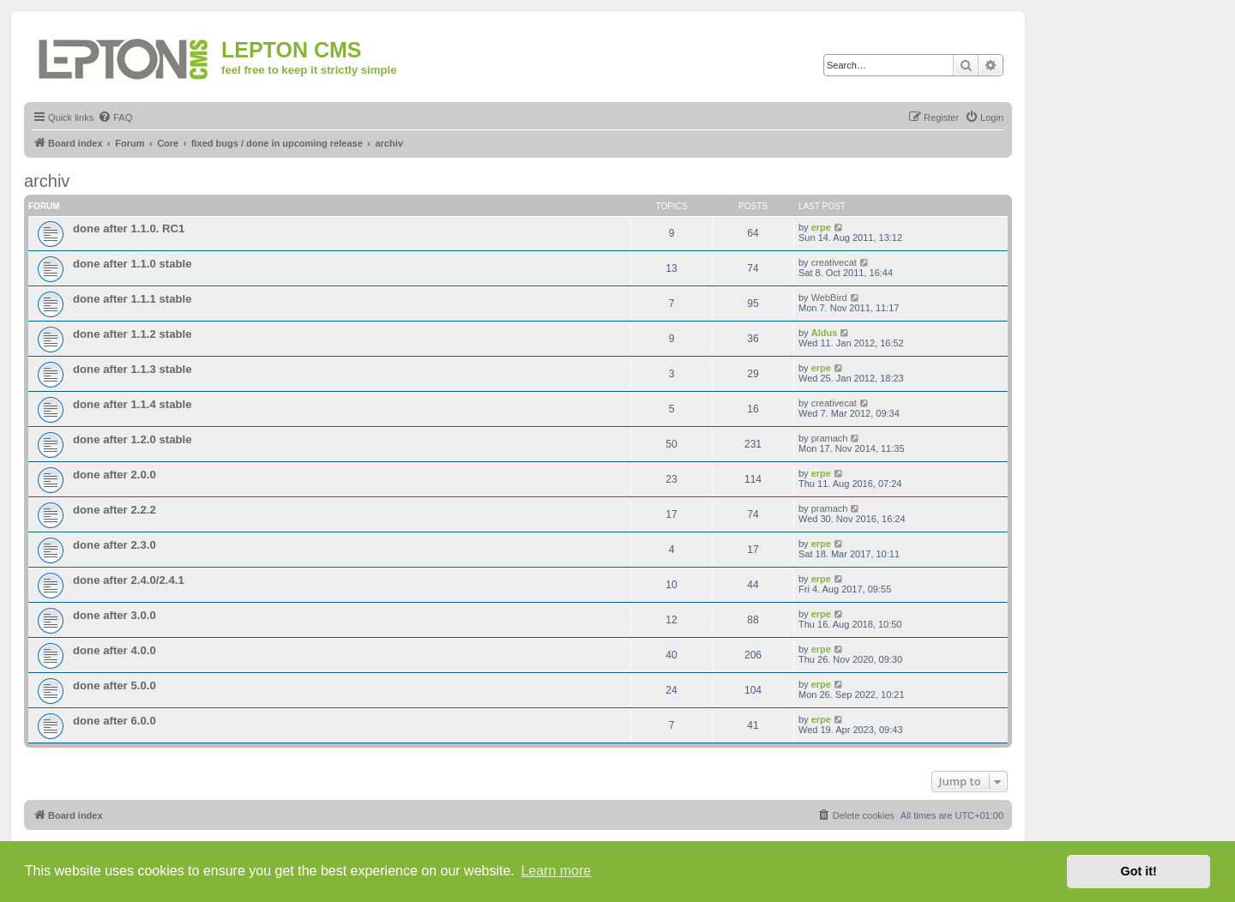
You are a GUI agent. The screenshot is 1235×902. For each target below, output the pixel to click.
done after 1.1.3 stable (132, 369)
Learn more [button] (556, 870)
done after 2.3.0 (114, 544)
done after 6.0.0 (114, 720)
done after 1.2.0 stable (132, 439)
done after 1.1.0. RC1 (128, 228)
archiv (46, 180)
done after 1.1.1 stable (132, 298)
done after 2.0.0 (114, 474)
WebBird (829, 297)
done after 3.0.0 (114, 615)
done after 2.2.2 (114, 509)
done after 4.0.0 (114, 650)
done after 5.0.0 (114, 685)
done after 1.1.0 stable (132, 263)
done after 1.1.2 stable (132, 334)
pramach (829, 438)
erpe (821, 227)
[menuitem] (115, 117)
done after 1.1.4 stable (132, 404)
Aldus (824, 333)
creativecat (834, 262)
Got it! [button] (1139, 871)
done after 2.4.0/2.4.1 (128, 580)
